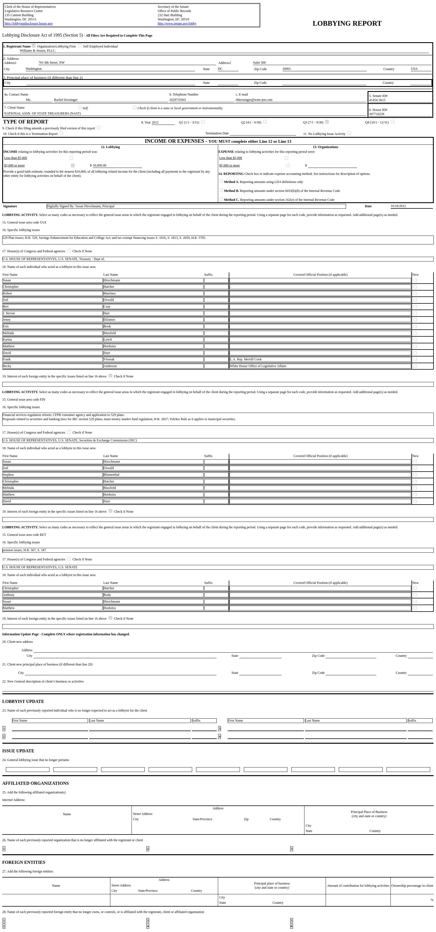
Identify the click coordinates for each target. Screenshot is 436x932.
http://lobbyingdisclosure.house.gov (29, 23)
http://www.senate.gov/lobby (177, 23)
